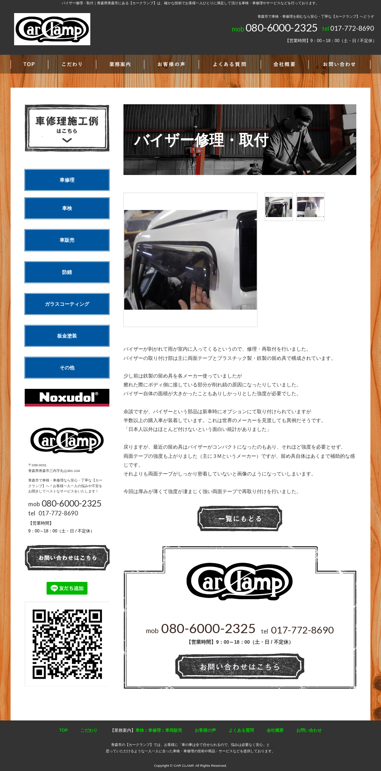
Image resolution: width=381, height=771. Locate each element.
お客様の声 (205, 730)
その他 (67, 367)
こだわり (88, 730)
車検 (67, 208)
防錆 (67, 272)
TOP (63, 730)
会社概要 (275, 730)
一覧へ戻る (240, 519)
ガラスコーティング (67, 304)
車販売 (67, 240)
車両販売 (173, 730)
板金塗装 (67, 336)
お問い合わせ (309, 730)
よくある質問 (241, 730)
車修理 (67, 180)
